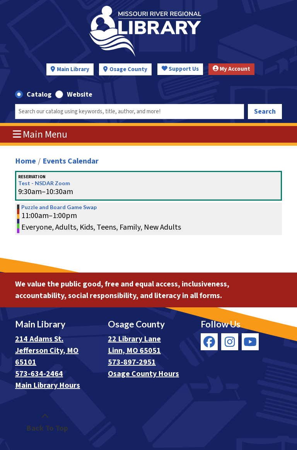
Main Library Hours (47, 385)
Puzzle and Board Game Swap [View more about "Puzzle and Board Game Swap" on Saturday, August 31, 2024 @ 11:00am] (59, 207)
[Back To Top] (45, 422)
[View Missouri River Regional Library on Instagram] (229, 341)
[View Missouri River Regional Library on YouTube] (250, 341)
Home (25, 161)
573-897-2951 (132, 362)
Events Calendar (71, 161)
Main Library (73, 69)
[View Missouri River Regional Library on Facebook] (209, 341)
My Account (231, 69)
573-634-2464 (39, 373)
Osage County (128, 69)
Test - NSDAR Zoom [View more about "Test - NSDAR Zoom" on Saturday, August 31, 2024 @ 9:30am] (44, 183)
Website (79, 94)
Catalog (39, 94)
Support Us (180, 69)
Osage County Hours (143, 373)
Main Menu (40, 134)
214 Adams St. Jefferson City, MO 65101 (47, 351)
